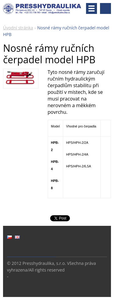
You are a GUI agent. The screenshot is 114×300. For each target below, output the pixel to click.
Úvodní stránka (18, 28)
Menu (91, 8)
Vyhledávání (105, 8)
